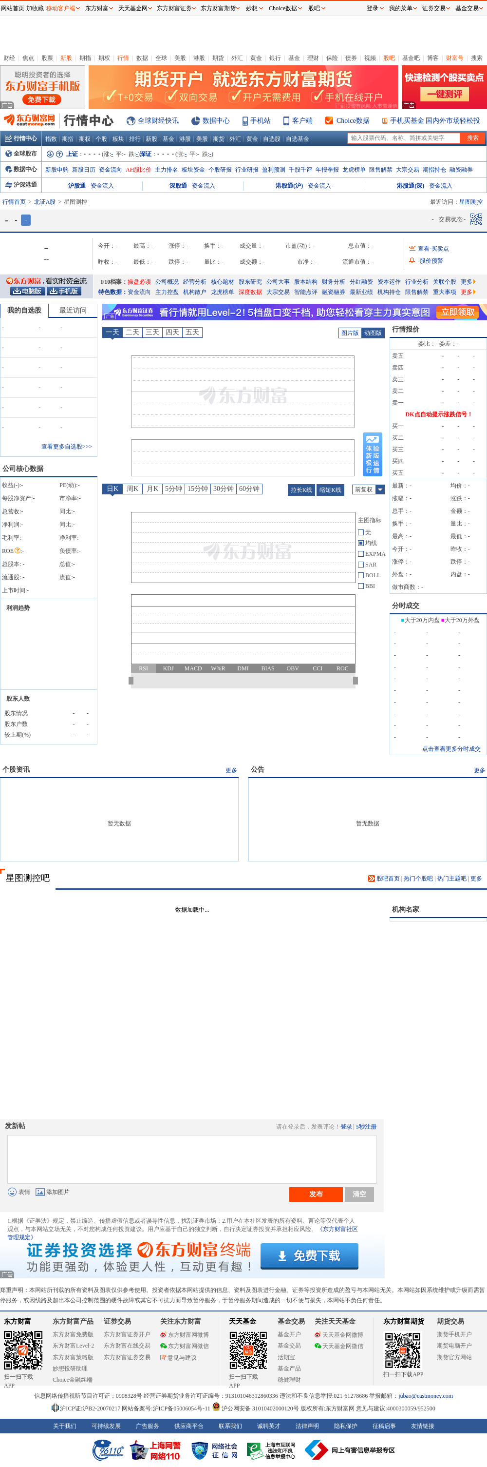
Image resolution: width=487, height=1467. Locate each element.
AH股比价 (138, 169)
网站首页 (12, 8)
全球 (161, 58)
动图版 (373, 333)
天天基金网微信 (339, 1346)
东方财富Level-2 (73, 1345)
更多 (468, 281)
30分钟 (223, 488)
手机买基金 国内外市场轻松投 (435, 120)
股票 (47, 58)
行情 (123, 58)
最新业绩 (361, 292)
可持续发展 (106, 1426)
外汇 (237, 58)
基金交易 (289, 1345)
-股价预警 (430, 260)
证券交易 (434, 8)
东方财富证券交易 (127, 1357)
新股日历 (83, 169)
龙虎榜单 (354, 169)
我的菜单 (400, 8)
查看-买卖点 (433, 248)
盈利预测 (273, 169)
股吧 (389, 58)
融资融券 (461, 169)
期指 (85, 58)
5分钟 (173, 488)
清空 (359, 1194)
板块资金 (193, 169)
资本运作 (389, 281)
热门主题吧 (452, 878)
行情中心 (21, 138)
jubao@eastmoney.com (425, 1395)
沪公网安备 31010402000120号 (255, 1408)
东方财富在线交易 (127, 1345)
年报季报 (327, 169)
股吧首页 (384, 878)
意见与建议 (178, 1357)
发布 (316, 1194)
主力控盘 (167, 292)
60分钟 (249, 488)
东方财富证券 (174, 8)
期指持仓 (434, 169)
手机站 (260, 120)
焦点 (28, 58)
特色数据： (113, 292)
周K (132, 488)
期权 (104, 58)
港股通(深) (410, 185)
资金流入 (102, 185)
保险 (332, 58)
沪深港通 (21, 184)
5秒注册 (366, 1126)
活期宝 (286, 1357)
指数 (51, 139)
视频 (370, 58)
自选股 (272, 139)
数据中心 (216, 120)
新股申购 (57, 169)
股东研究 (250, 281)
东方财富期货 (403, 1321)
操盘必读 (139, 281)
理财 (313, 58)
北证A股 (45, 201)
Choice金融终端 (73, 1379)
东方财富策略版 (73, 1357)
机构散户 (194, 292)
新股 (66, 58)
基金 (294, 58)
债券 (351, 58)
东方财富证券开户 (127, 1334)
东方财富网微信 (184, 1346)
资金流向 (110, 169)
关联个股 (444, 281)
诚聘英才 (269, 1426)
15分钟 (197, 488)
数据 (142, 58)
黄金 (256, 58)
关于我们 (64, 1426)
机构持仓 (389, 292)
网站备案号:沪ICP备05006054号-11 (167, 1408)
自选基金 (297, 139)
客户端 (302, 120)
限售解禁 (381, 169)
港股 (199, 58)
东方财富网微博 (184, 1334)
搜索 (477, 58)
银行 (275, 58)
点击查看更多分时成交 (451, 748)
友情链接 (422, 1426)
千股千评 (300, 169)
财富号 (455, 58)
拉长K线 (302, 490)
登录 (346, 1126)
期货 (218, 58)
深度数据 (250, 292)
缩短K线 (330, 490)
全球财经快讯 (158, 120)
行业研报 (247, 169)
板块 (118, 139)
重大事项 (444, 292)
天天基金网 (133, 8)
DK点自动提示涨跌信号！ (439, 414)
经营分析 (194, 281)
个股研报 (220, 169)
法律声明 (307, 1426)
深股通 (178, 185)
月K (152, 488)
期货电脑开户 (454, 1345)
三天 (152, 332)
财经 (9, 58)
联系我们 (230, 1426)
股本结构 (306, 281)
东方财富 (17, 1321)
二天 (132, 332)
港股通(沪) (289, 185)
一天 (112, 332)
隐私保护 (345, 1426)
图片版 (350, 333)
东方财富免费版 (73, 1334)
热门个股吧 (418, 878)
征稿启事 (384, 1426)
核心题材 (222, 281)
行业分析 (417, 281)
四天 (172, 332)
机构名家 (405, 909)
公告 (257, 769)
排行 (135, 139)
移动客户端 (60, 8)
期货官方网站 (454, 1357)
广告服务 (147, 1426)
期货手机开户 (454, 1334)
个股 (101, 139)
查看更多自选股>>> (66, 446)
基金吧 (411, 58)
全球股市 (21, 153)
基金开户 (289, 1334)
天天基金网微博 (339, 1334)
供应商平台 (189, 1426)
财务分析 (333, 281)
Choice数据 (353, 120)
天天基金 (242, 1321)
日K (112, 488)
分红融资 (361, 281)
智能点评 (306, 292)
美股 (180, 58)
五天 (192, 332)
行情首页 (14, 201)
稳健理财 (289, 1379)
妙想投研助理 (70, 1368)
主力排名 (166, 169)
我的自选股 (24, 310)
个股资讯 (16, 769)
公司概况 (167, 281)
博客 (433, 58)
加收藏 (35, 8)
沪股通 (77, 185)
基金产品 (289, 1368)
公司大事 (278, 281)
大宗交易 (407, 169)
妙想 (252, 8)
